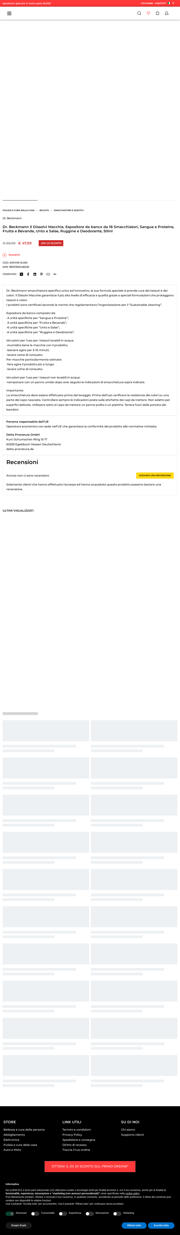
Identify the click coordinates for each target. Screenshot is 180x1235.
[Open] (9, 13)
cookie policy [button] (132, 1193)
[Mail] (48, 274)
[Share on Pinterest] (41, 274)
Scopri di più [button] (18, 1225)
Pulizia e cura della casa (19, 210)
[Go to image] (20, 200)
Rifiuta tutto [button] (134, 1225)
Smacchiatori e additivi (69, 210)
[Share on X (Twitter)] (21, 274)
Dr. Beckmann (12, 218)
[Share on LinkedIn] (34, 274)
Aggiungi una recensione (155, 475)
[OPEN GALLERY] (90, 109)
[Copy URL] (54, 274)
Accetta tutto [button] (161, 1225)
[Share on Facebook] (28, 274)
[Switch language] (172, 3)
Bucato (44, 210)
